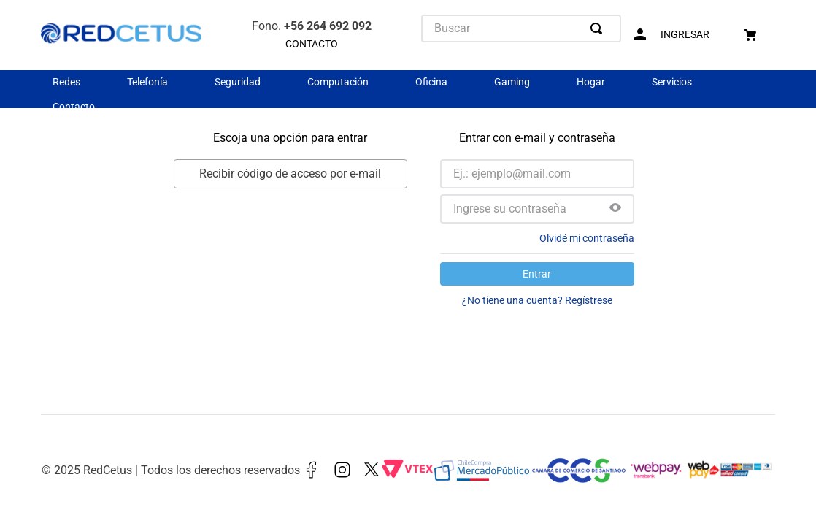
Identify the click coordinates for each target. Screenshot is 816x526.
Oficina (431, 82)
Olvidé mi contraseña (586, 238)
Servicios (672, 82)
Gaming (512, 82)
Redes (66, 82)
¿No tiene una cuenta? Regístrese (537, 300)
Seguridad (238, 82)
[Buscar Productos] (599, 28)
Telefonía (147, 82)
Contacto (74, 107)
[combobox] (521, 28)
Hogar (591, 82)
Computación (338, 82)
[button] (615, 209)
